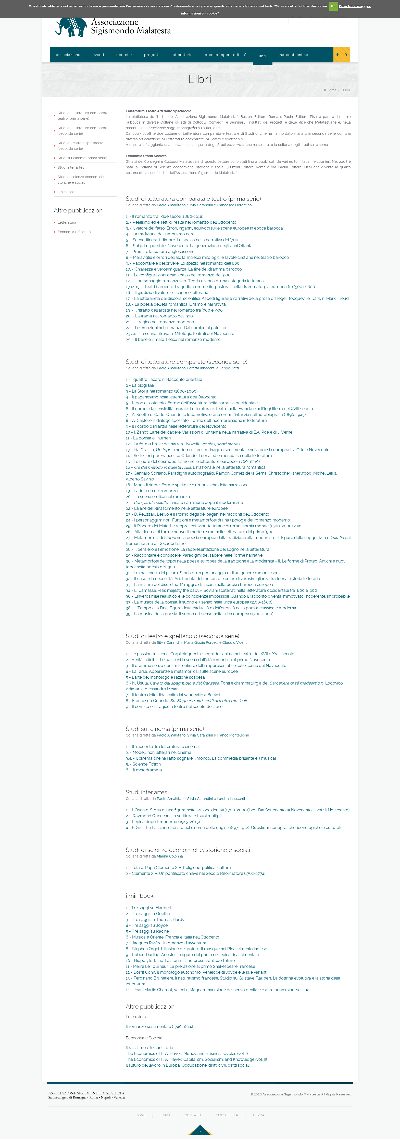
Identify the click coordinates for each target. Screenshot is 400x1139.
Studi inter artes (71, 167)
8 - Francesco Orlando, (187, 700)
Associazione (68, 55)
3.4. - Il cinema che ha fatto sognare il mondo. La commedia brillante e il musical (201, 758)
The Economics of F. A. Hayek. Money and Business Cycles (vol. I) (187, 1053)
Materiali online (293, 55)
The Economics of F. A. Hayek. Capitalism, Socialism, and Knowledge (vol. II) (196, 1059)
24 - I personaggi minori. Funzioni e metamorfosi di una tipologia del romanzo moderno (208, 520)
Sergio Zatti (229, 368)
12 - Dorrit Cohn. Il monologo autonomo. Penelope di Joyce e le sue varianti (196, 972)
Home (331, 90)
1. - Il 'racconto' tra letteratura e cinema (162, 746)
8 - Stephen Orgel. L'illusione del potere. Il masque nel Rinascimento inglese (196, 948)
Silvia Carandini (200, 205)
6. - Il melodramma (144, 770)
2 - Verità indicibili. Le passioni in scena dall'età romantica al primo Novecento (198, 659)
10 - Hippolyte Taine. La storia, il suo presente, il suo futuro (180, 960)
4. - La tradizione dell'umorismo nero (160, 234)
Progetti (151, 55)
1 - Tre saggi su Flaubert (148, 907)
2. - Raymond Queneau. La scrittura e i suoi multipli (173, 815)
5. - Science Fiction (143, 764)
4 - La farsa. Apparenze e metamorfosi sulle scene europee (182, 671)
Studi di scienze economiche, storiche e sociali (82, 179)
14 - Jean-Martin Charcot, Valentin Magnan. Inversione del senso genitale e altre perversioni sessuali (218, 989)
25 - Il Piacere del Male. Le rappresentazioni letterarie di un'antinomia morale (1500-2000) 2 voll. (215, 526)
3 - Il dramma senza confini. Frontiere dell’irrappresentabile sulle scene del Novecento (206, 665)
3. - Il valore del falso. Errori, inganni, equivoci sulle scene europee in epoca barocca (204, 228)
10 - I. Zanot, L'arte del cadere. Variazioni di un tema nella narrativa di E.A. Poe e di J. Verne (209, 432)
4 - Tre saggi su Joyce (147, 925)
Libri (262, 56)
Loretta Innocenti (201, 368)
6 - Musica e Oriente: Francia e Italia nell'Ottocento (172, 937)
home (141, 1115)
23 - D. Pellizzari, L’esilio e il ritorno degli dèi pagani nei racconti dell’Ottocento (197, 514)
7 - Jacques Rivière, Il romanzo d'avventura (166, 943)
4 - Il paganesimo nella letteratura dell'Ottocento (171, 397)
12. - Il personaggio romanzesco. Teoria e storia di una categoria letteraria (195, 280)
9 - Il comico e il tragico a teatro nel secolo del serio (174, 706)
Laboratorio (182, 55)
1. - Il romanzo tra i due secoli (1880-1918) (164, 216)
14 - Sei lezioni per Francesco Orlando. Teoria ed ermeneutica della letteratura (199, 455)
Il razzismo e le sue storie (149, 1047)
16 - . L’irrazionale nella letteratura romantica (196, 467)
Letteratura (67, 222)
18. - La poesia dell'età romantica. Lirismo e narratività (176, 304)
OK (333, 6)
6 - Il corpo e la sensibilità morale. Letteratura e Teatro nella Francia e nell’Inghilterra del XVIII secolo (219, 408)
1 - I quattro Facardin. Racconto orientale (164, 379)
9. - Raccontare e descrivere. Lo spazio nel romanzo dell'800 (183, 263)
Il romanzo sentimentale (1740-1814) (159, 1026)
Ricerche (124, 55)
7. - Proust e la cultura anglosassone (160, 251)
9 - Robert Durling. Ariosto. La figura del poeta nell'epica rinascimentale (192, 954)
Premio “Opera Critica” (226, 55)
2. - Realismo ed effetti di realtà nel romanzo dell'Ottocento (181, 222)
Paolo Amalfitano (171, 205)
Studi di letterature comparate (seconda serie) (83, 131)
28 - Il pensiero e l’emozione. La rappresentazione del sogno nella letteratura (197, 549)
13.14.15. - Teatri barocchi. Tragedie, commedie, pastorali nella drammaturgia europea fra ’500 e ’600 (220, 286)
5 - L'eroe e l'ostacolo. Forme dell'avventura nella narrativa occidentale (192, 402)
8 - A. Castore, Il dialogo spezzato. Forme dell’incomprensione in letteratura (196, 420)
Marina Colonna (170, 856)
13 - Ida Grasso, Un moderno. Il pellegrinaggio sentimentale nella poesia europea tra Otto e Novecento (228, 449)
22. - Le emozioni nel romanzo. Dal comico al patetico (176, 327)
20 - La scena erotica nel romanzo (158, 496)
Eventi (98, 55)
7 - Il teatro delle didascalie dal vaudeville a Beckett (174, 694)
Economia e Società (74, 232)
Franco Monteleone (233, 735)
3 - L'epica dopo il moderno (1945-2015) (163, 821)
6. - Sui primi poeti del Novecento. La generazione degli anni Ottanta (189, 245)
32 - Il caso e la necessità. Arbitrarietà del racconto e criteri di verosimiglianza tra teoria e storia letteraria (223, 578)
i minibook (66, 192)
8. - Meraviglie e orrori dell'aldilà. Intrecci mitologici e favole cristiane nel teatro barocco (207, 257)
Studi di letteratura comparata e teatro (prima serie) (84, 115)
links (165, 1115)
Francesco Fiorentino (234, 205)
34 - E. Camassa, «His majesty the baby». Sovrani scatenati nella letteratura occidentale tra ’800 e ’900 (221, 590)
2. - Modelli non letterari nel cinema (158, 752)
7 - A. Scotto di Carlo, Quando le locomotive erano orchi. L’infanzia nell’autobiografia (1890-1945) (216, 414)
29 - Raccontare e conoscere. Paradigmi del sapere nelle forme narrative (194, 555)
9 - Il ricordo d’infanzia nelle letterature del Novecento (176, 426)
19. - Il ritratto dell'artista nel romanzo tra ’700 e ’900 (174, 310)
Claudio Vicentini (236, 642)
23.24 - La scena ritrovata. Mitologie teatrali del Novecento (180, 333)
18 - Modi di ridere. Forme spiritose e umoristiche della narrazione (187, 485)
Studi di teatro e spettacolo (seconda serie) (80, 146)
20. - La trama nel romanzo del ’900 (159, 316)
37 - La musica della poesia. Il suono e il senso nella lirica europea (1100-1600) (199, 602)
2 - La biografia (140, 385)
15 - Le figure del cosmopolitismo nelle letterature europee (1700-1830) (193, 461)
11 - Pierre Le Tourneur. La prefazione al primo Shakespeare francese (190, 966)
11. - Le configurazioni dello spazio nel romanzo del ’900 (178, 275)
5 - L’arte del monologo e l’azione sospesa (165, 677)
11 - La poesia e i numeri (148, 438)
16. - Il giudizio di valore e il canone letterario (167, 292)
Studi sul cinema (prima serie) (82, 158)
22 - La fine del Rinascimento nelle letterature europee (177, 508)
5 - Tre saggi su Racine (147, 931)
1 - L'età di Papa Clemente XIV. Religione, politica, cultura (178, 867)
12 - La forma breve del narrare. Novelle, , (183, 443)
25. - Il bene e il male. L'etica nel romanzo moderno (173, 339)
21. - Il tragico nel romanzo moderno (160, 321)
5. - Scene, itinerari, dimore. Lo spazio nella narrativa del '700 (182, 239)
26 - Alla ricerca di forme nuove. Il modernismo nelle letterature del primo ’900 (199, 531)
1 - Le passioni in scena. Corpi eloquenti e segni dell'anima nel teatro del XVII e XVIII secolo (210, 653)
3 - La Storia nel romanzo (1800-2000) (161, 391)
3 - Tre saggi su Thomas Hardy (155, 919)
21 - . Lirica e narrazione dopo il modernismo (184, 502)
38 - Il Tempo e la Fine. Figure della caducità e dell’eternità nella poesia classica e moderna (211, 608)
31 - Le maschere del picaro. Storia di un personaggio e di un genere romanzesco (202, 572)
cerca (258, 1115)
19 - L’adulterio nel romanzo (152, 490)
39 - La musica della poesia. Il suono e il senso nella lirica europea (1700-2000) (199, 613)
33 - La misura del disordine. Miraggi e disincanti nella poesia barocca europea (199, 584)
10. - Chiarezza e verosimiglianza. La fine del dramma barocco (184, 269)
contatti (193, 1115)
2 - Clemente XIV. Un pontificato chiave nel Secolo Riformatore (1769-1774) (195, 873)
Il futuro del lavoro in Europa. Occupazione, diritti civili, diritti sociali (187, 1065)
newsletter (227, 1115)
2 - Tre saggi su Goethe (148, 913)
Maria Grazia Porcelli (201, 642)
